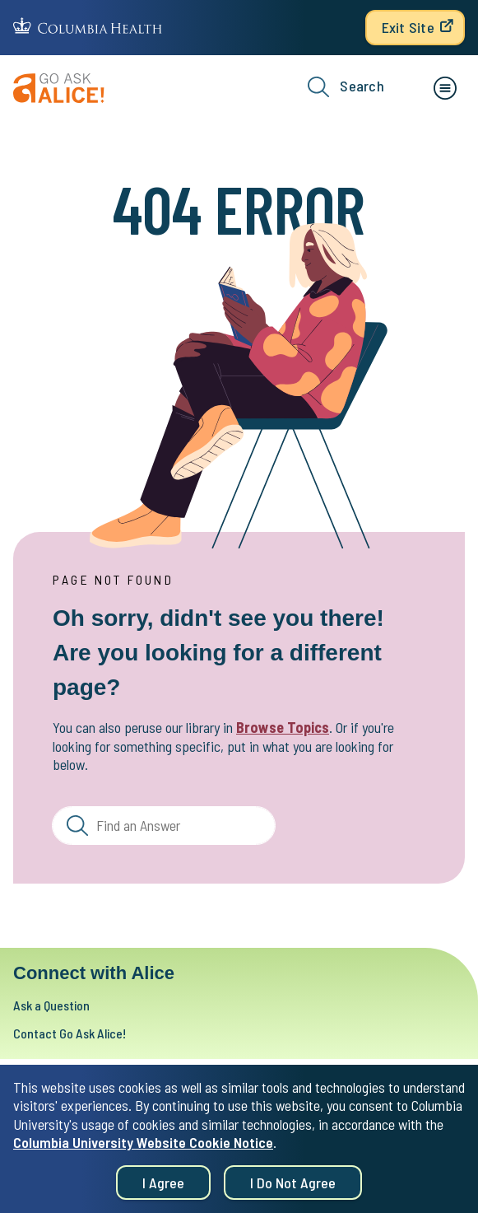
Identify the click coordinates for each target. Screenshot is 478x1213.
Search (346, 87)
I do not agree (293, 1189)
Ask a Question (51, 1005)
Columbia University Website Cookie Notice (143, 1149)
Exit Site (408, 27)
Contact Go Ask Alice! (69, 1033)
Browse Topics (282, 727)
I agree (163, 1189)
